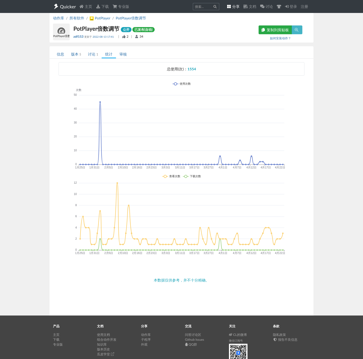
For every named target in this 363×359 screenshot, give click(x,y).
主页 (85, 6)
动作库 (58, 18)
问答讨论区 (193, 335)
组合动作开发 (106, 339)
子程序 (146, 339)
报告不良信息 (285, 339)
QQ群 (191, 344)
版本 (76, 54)
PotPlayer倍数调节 (131, 18)
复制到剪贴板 (275, 30)
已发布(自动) (144, 29)
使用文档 (103, 335)
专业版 (121, 6)
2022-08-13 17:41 (104, 36)
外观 (144, 344)
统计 (109, 54)
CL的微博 (238, 335)
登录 (291, 6)
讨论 (93, 54)
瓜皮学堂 (105, 354)
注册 (304, 6)
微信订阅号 (236, 340)
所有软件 (76, 18)
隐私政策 (279, 335)
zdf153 (78, 36)
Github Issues (194, 339)
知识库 (102, 344)
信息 (60, 54)
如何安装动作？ (280, 38)
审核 (123, 54)
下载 (102, 6)
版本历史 (103, 349)
